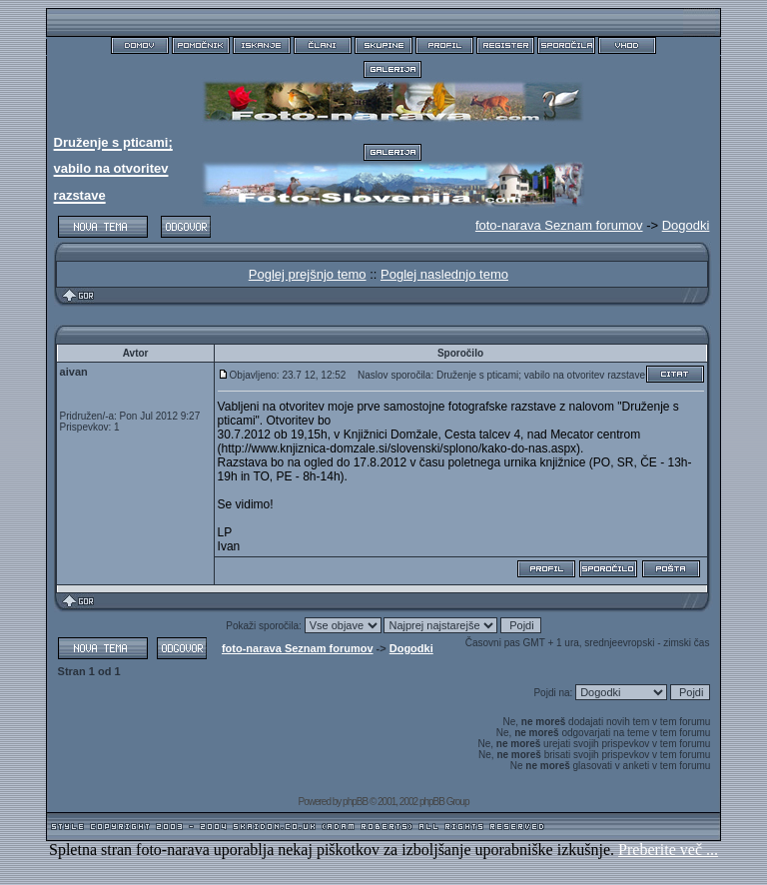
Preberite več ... (668, 849)
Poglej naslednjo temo (444, 274)
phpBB (355, 801)
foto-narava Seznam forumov (298, 648)
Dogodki (686, 225)
